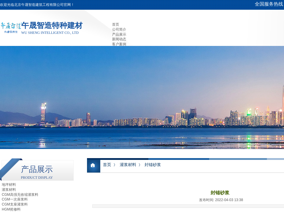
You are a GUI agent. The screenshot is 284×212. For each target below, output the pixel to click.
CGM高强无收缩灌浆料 (20, 195)
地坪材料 (9, 185)
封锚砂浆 (153, 165)
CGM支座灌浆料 (15, 204)
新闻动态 (119, 39)
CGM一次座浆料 (15, 199)
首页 (115, 24)
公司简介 (119, 29)
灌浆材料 (128, 165)
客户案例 (119, 44)
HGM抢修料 (11, 209)
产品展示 (119, 34)
